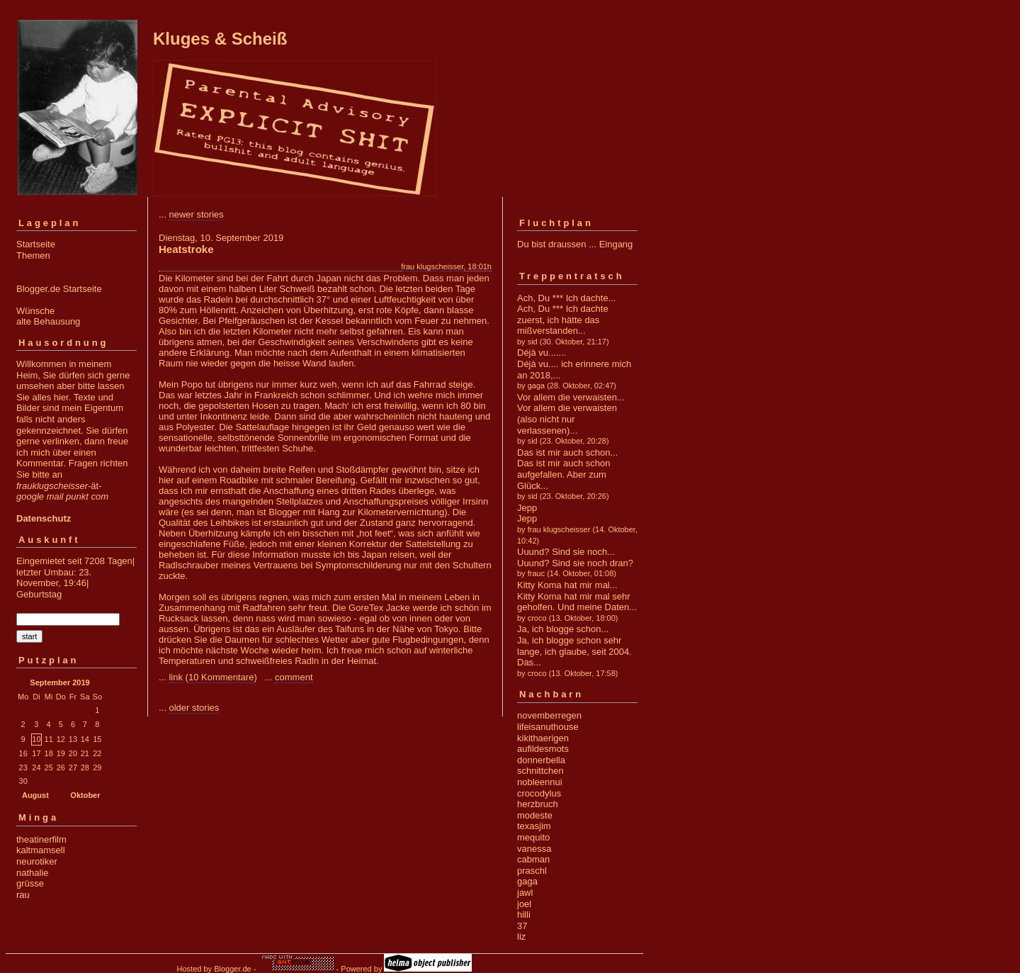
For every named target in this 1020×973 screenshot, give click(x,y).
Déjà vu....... (541, 352)
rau (23, 894)
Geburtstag (39, 594)
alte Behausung (48, 321)
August (35, 795)
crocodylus (539, 793)
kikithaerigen (543, 738)
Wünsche (35, 310)
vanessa (534, 848)
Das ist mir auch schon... (567, 452)
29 (97, 767)
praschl (532, 870)
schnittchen (540, 770)
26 (61, 767)
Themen (33, 255)
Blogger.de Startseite (59, 288)
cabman (533, 859)
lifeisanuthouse (548, 726)
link (176, 677)
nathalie (32, 872)
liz (521, 936)
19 (61, 753)
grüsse (30, 883)
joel (524, 904)
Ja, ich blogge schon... (562, 629)
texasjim (534, 826)
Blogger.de (232, 968)
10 (36, 739)
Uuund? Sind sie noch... (566, 551)
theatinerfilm (41, 839)
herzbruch (537, 804)
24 (36, 767)
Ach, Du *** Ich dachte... (566, 298)
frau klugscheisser (432, 266)
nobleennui (539, 782)
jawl (525, 892)
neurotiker (36, 861)
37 (522, 926)
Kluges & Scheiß (220, 38)
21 (85, 753)
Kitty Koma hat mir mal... (567, 585)
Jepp (527, 507)
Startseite (35, 244)
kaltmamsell (40, 850)
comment (293, 677)
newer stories (196, 214)
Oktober (85, 795)
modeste (534, 815)
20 (73, 753)
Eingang (616, 244)
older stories (194, 707)
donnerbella (541, 760)
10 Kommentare (221, 677)
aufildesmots (543, 748)
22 (97, 753)
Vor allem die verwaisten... (571, 397)
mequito (533, 837)
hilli (524, 914)
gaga (527, 881)
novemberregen (549, 715)
